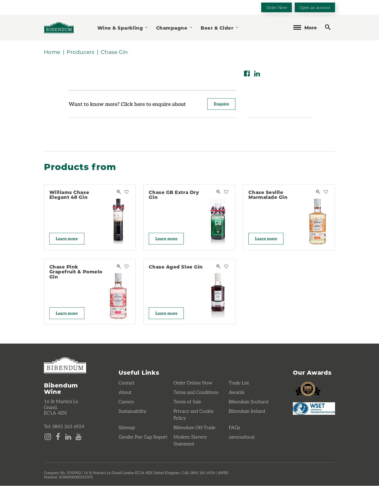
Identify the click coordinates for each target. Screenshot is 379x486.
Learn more (67, 238)
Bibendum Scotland (248, 401)
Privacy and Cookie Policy (194, 414)
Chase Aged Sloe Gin (176, 266)
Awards (236, 392)
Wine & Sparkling (122, 28)
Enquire (221, 104)
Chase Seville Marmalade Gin (268, 195)
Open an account (315, 7)
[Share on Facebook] (247, 73)
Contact (126, 383)
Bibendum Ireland (247, 411)
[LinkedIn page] (68, 436)
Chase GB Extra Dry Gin (174, 195)
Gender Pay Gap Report (143, 437)
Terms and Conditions (196, 392)
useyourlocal (242, 437)
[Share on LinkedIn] (257, 73)
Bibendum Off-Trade (194, 427)
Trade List (239, 383)
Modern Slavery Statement (190, 440)
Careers (126, 401)
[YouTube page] (78, 436)
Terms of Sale (187, 401)
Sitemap (127, 427)
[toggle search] (328, 27)
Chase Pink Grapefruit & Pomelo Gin (75, 271)
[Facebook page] (58, 436)
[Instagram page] (48, 436)
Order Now (276, 7)
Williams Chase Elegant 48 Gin (69, 195)
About (125, 392)
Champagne (174, 28)
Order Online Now (193, 383)
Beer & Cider (220, 28)
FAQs (234, 427)
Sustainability (132, 411)
